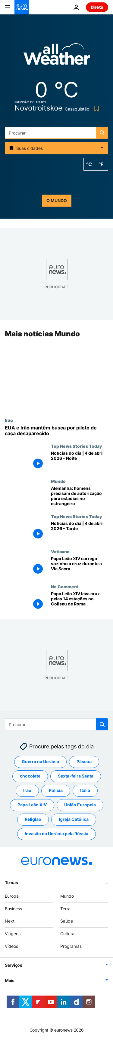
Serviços (13, 965)
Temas (11, 882)
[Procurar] (56, 133)
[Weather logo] (57, 56)
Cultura (67, 933)
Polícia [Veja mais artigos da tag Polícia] (56, 790)
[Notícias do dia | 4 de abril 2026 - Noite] (79, 461)
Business (13, 908)
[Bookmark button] (95, 108)
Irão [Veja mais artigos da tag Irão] (27, 790)
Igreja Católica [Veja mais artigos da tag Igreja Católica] (74, 819)
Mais (9, 980)
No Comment (65, 586)
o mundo (56, 200)
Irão (9, 420)
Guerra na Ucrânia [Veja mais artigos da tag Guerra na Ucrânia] (40, 761)
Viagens (12, 933)
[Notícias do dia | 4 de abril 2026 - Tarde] (79, 531)
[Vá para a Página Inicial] (21, 7)
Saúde (66, 921)
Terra (65, 908)
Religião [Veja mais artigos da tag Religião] (33, 819)
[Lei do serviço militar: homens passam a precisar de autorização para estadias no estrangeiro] (79, 496)
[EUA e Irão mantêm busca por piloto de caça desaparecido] (56, 430)
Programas (71, 946)
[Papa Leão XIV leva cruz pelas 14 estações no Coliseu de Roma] (79, 601)
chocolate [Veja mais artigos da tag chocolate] (30, 776)
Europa (12, 896)
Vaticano (60, 551)
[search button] (102, 133)
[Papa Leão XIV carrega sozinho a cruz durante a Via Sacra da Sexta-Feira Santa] (79, 566)
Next (9, 921)
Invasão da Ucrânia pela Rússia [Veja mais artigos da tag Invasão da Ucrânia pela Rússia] (56, 833)
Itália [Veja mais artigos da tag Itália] (85, 790)
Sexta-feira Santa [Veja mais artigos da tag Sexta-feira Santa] (75, 776)
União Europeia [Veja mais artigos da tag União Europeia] (80, 805)
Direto (97, 7)
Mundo (58, 481)
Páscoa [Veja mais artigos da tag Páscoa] (84, 761)
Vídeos (11, 946)
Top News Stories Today (76, 446)
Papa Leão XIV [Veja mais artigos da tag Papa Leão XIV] (32, 805)
